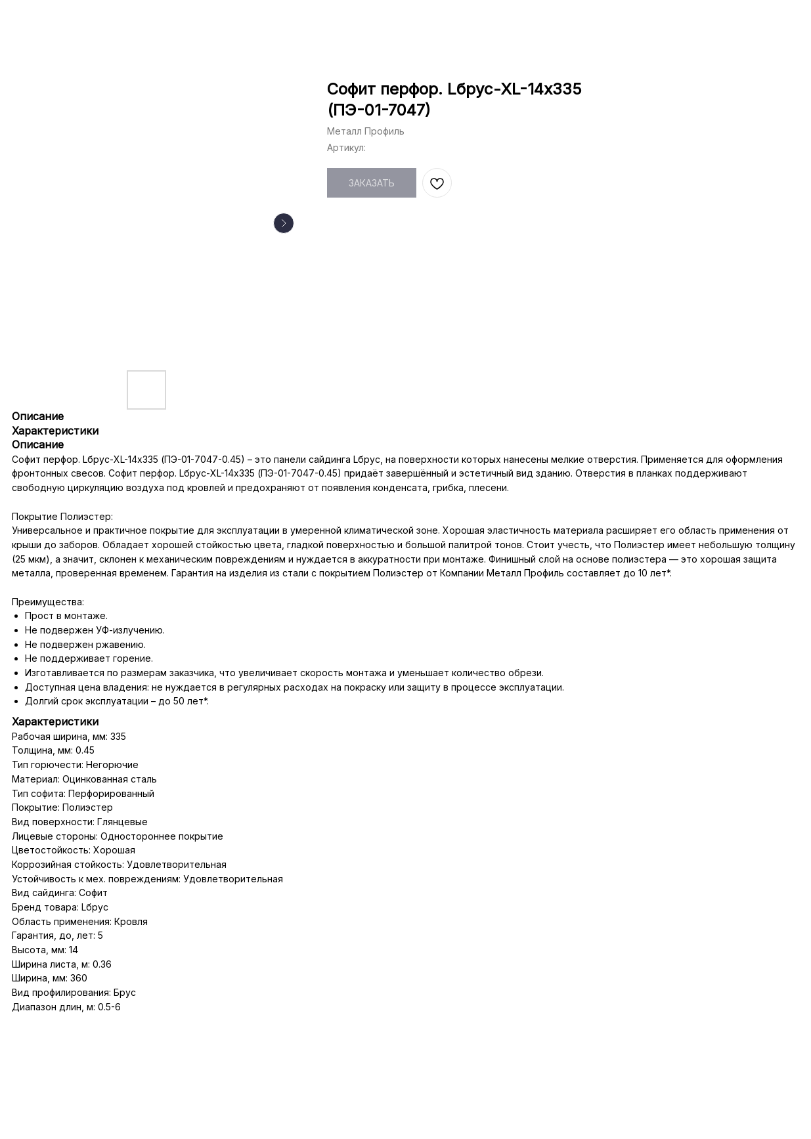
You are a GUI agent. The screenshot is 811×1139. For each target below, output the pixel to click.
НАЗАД (40, 20)
